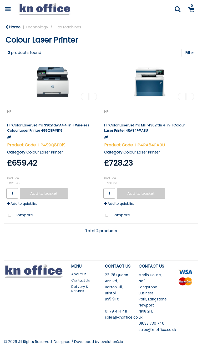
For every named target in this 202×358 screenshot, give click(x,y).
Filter (189, 52)
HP (9, 111)
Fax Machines (68, 27)
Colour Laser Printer (44, 152)
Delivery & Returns (79, 288)
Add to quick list (22, 203)
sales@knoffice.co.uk (124, 317)
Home (13, 27)
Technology (37, 27)
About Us (79, 274)
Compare (19, 215)
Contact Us (80, 280)
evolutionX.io (111, 341)
